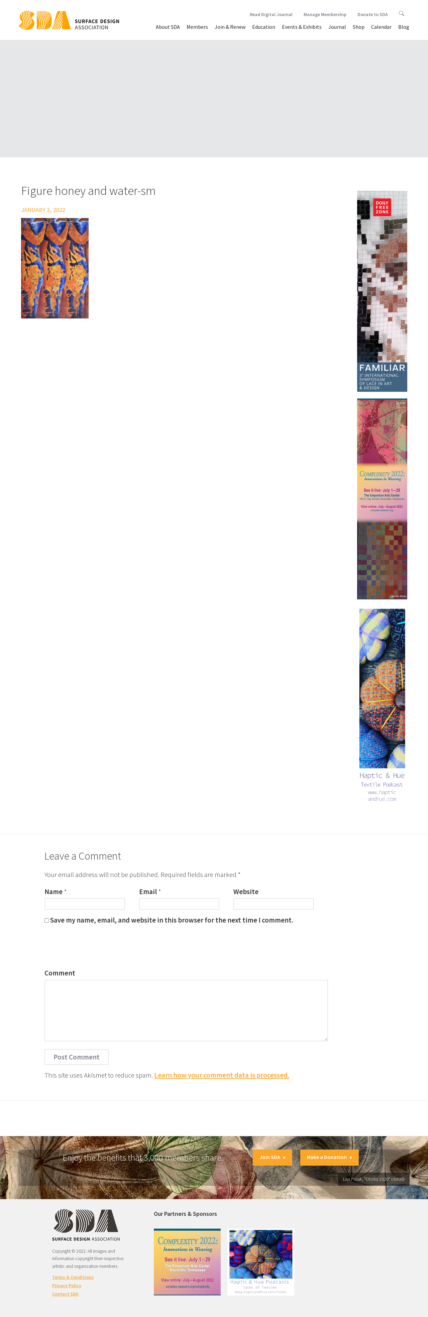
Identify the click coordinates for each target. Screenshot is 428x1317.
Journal (337, 26)
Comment (59, 972)
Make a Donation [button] (329, 1157)
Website (245, 891)
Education (263, 26)
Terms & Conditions (73, 1277)
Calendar (381, 26)
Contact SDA (65, 1294)
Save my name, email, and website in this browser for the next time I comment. (171, 920)
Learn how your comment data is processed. (221, 1075)
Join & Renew (230, 26)
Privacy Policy (66, 1286)
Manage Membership (325, 14)
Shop (358, 26)
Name (53, 891)
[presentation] (95, 948)
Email (148, 891)
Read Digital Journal (271, 14)
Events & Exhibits (302, 26)
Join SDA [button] (272, 1157)
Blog (403, 26)
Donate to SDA (372, 14)
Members (197, 26)
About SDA (168, 26)
